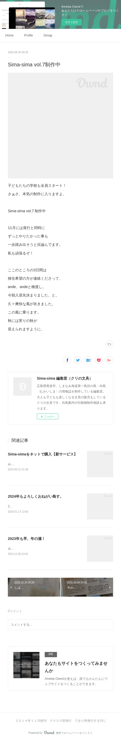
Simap (47, 35)
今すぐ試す (71, 22)
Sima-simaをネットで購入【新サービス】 (42, 454)
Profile (28, 35)
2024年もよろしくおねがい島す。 (36, 497)
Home (9, 35)
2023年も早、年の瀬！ (26, 539)
